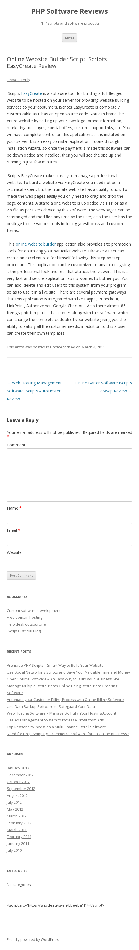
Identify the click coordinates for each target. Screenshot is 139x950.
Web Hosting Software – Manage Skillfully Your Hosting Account (61, 713)
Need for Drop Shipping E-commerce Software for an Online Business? (68, 733)
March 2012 (17, 816)
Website (14, 552)
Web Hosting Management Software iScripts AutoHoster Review (34, 391)
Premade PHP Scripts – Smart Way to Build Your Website (55, 665)
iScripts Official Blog (24, 631)
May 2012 (15, 809)
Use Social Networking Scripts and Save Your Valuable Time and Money (68, 672)
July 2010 (14, 850)
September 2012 (21, 788)
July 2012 (14, 802)
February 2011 (19, 836)
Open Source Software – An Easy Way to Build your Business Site (63, 679)
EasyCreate (31, 93)
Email (13, 530)
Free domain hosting (24, 617)
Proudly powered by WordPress (33, 939)
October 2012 (18, 781)
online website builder (36, 244)
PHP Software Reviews (69, 11)
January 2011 (18, 843)
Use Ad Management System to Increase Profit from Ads (55, 720)
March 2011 (17, 829)
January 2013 (18, 768)
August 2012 (17, 795)
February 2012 (19, 822)
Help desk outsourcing (26, 624)
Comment (16, 445)
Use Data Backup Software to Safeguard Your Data (51, 706)
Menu (69, 37)
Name (14, 508)
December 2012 (20, 774)
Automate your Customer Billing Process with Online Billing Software (65, 699)
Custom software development (34, 610)
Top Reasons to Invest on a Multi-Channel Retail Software (56, 726)
